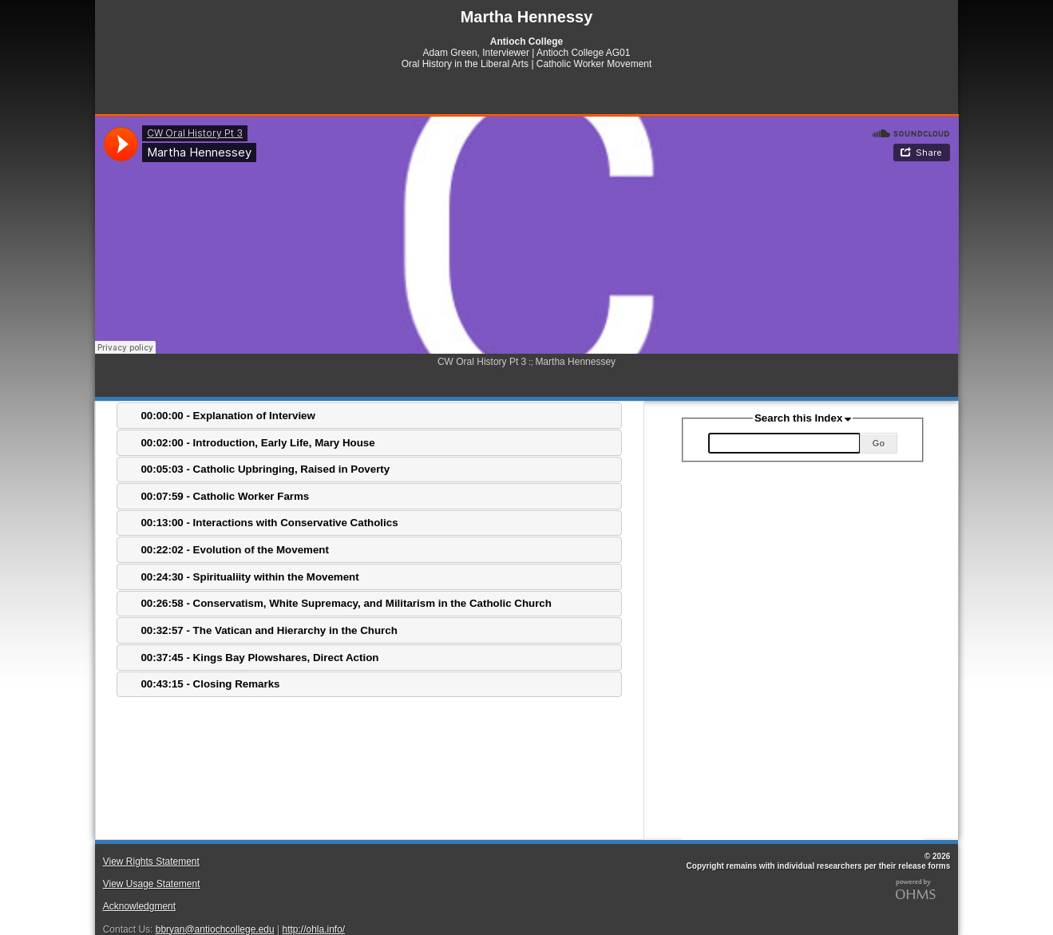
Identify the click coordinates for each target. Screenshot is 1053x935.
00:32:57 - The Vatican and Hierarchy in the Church (269, 630)
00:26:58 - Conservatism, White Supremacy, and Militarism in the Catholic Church (346, 603)
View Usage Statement (151, 883)
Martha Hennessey (575, 361)
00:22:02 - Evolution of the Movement (235, 550)
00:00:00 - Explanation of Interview (228, 416)
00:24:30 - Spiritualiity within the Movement (249, 577)
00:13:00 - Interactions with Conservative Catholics (269, 523)
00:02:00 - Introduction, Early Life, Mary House (257, 443)
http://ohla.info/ (313, 929)
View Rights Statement (151, 861)
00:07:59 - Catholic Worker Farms (225, 496)
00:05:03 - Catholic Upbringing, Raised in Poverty (265, 469)
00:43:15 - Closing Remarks (210, 684)
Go (879, 443)
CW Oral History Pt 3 (481, 361)
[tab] (369, 415)
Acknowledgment (139, 906)
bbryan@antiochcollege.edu (215, 929)
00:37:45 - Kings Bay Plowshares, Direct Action (259, 658)
